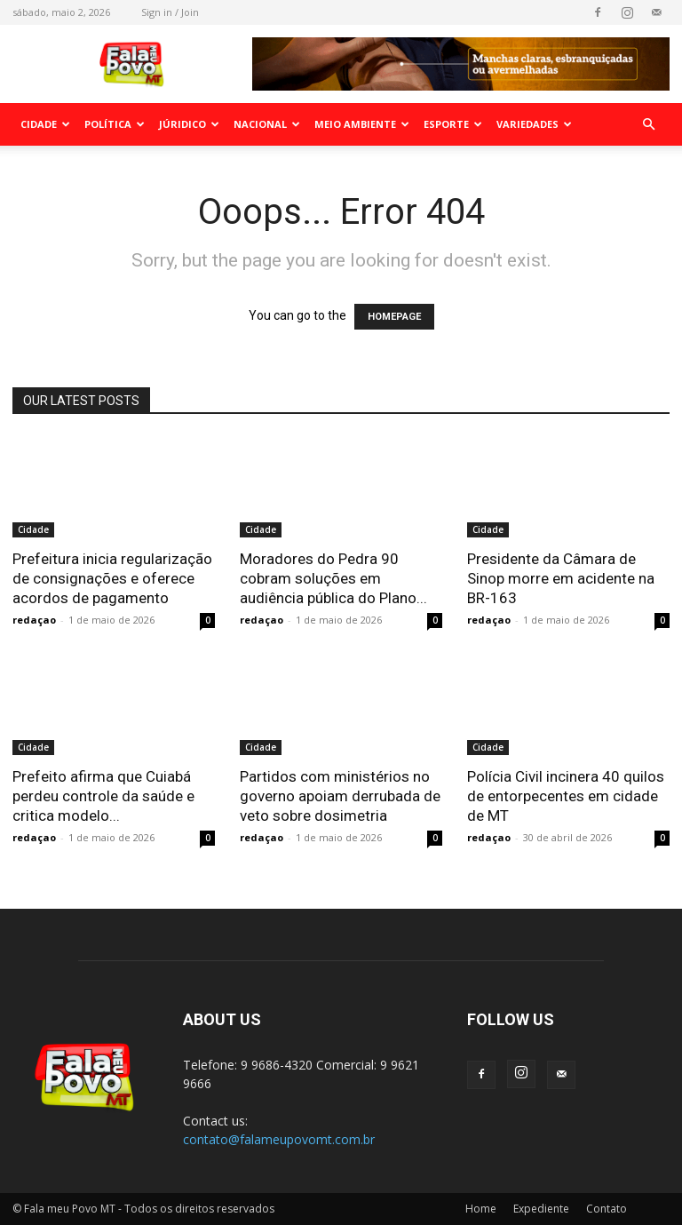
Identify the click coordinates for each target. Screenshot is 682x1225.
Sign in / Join (170, 12)
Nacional (267, 124)
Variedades (534, 124)
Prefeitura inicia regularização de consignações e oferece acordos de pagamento (112, 578)
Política (114, 124)
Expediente (541, 1208)
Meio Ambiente (361, 124)
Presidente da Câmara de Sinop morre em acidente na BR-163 (560, 578)
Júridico (189, 124)
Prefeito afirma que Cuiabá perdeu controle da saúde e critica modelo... (103, 796)
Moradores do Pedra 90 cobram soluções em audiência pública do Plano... (333, 578)
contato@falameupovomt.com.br (279, 1139)
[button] (648, 124)
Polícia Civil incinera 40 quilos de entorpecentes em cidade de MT (565, 796)
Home (480, 1208)
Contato (606, 1208)
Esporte (453, 124)
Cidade (45, 124)
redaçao (34, 619)
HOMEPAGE (394, 316)
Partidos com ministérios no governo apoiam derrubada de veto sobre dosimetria (340, 796)
